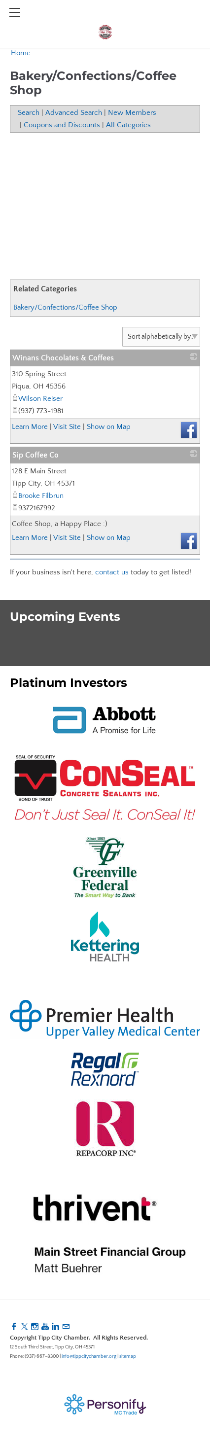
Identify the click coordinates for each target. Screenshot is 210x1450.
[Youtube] (45, 1327)
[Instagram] (34, 1327)
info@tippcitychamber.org (89, 1356)
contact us (112, 572)
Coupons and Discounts (62, 125)
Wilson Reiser (37, 398)
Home (21, 53)
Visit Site (67, 427)
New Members (132, 112)
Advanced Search (73, 112)
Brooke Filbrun (38, 496)
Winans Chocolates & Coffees (63, 358)
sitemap (127, 1356)
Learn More (30, 427)
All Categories (128, 125)
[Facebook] (14, 1327)
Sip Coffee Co (35, 455)
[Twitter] (24, 1327)
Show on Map (109, 427)
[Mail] (66, 1327)
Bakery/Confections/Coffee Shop (65, 307)
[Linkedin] (55, 1327)
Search (28, 112)
